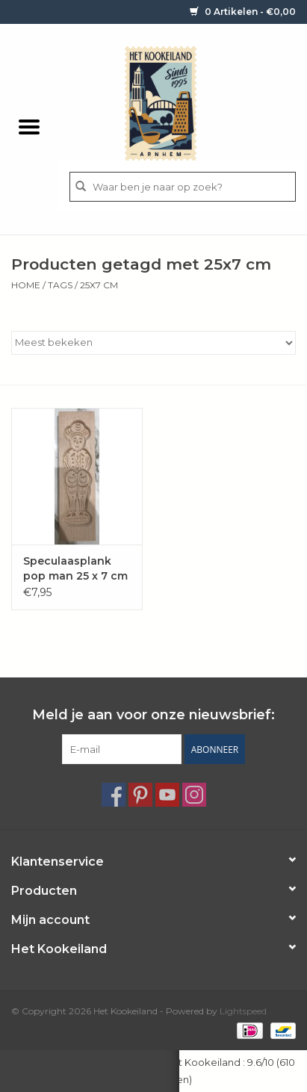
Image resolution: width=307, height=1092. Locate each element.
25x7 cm (99, 285)
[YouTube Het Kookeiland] (167, 795)
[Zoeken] (182, 187)
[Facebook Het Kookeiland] (113, 795)
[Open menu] (29, 126)
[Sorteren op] (153, 343)
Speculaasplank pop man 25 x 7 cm (75, 568)
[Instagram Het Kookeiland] (194, 795)
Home (25, 285)
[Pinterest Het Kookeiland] (140, 795)
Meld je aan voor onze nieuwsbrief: (153, 715)
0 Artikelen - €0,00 (243, 11)
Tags (60, 285)
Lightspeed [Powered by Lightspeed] (243, 1011)
